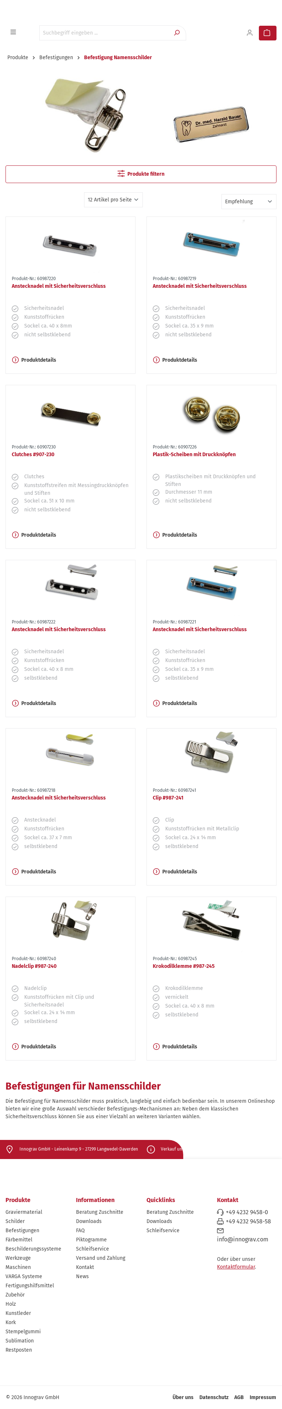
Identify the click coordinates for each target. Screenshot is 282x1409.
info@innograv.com (242, 1239)
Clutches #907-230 (33, 454)
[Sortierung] (248, 201)
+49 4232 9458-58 (248, 1221)
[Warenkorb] (267, 33)
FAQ (80, 1230)
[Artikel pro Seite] (113, 199)
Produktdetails (34, 360)
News (82, 1276)
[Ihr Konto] (250, 33)
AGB (239, 1397)
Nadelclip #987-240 (34, 966)
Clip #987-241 (168, 798)
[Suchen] (177, 32)
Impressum (263, 1397)
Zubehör (15, 1295)
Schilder (15, 1221)
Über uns (183, 1397)
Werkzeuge (18, 1258)
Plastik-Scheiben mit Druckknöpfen (194, 454)
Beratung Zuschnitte (99, 1212)
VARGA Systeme (24, 1276)
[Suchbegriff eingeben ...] (104, 32)
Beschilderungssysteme (33, 1249)
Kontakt (85, 1267)
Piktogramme (91, 1240)
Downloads (89, 1221)
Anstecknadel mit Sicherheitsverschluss (59, 286)
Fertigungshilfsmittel (30, 1286)
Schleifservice (92, 1249)
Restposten (19, 1350)
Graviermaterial (24, 1212)
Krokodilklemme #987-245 (184, 966)
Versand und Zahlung (100, 1258)
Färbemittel (19, 1240)
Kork (11, 1322)
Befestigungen (22, 1230)
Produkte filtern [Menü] (141, 173)
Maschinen (18, 1267)
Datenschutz (213, 1397)
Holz (11, 1304)
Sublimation (20, 1341)
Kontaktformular (236, 1267)
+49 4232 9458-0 (247, 1212)
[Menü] (14, 32)
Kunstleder (18, 1313)
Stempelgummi (23, 1331)
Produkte (18, 1200)
